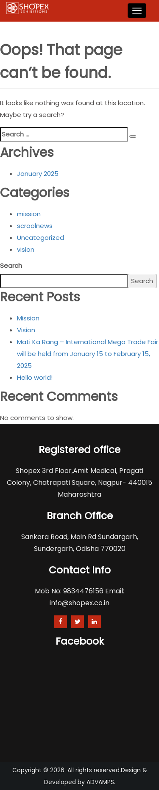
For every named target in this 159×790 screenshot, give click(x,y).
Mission (28, 318)
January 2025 (38, 173)
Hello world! (35, 377)
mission (29, 213)
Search (11, 265)
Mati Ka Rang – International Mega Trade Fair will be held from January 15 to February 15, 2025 (87, 353)
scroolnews (35, 225)
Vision (26, 329)
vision (25, 249)
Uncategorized (40, 237)
